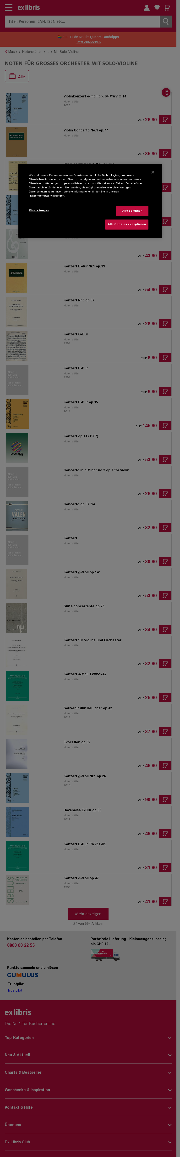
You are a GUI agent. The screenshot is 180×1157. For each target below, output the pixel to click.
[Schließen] (152, 172)
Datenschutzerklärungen (47, 196)
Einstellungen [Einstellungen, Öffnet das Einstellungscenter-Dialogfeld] (39, 210)
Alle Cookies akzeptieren (127, 224)
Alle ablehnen (132, 211)
